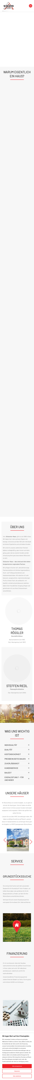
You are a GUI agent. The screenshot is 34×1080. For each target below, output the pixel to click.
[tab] (17, 745)
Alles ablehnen (17, 1076)
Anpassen (17, 1071)
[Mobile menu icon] (30, 5)
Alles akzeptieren (17, 1066)
